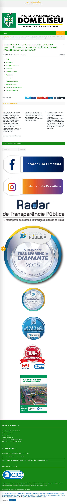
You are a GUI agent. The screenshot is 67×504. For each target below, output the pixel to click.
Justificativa (9, 68)
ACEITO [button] (12, 500)
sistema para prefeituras (23, 483)
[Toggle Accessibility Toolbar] (3, 249)
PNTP (9, 489)
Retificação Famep (11, 84)
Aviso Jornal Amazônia (12, 65)
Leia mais (20, 496)
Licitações (62, 54)
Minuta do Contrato (11, 72)
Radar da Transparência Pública (21, 489)
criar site (13, 483)
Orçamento (9, 75)
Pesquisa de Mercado (12, 81)
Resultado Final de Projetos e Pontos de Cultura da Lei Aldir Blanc (19, 460)
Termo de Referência (12, 90)
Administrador (8, 54)
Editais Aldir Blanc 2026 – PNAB (33, 4)
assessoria (43, 483)
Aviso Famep (9, 62)
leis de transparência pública (30, 485)
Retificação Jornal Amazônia (14, 87)
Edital (7, 59)
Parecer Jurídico (10, 78)
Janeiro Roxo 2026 (7, 457)
